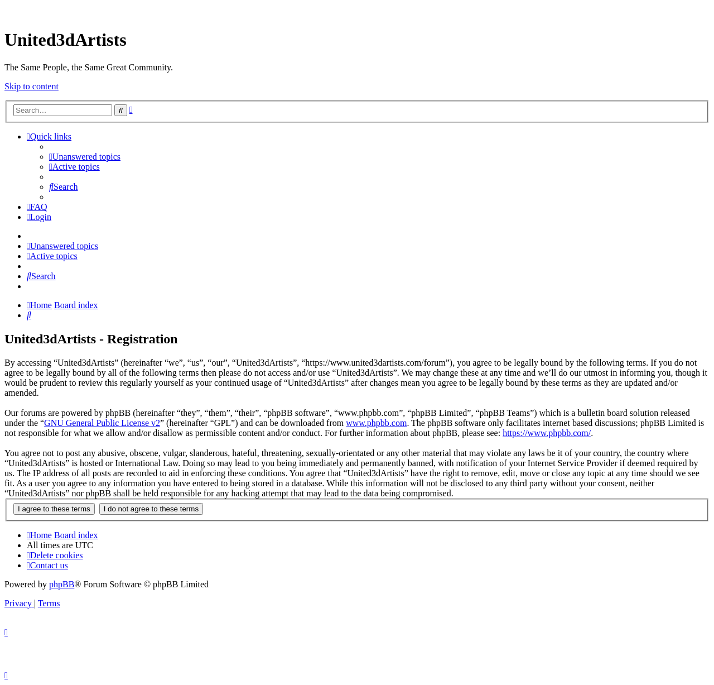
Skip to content (31, 86)
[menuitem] (84, 156)
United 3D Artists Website (356, 10)
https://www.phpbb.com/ (547, 433)
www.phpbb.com (376, 423)
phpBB (61, 584)
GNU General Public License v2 (102, 423)
